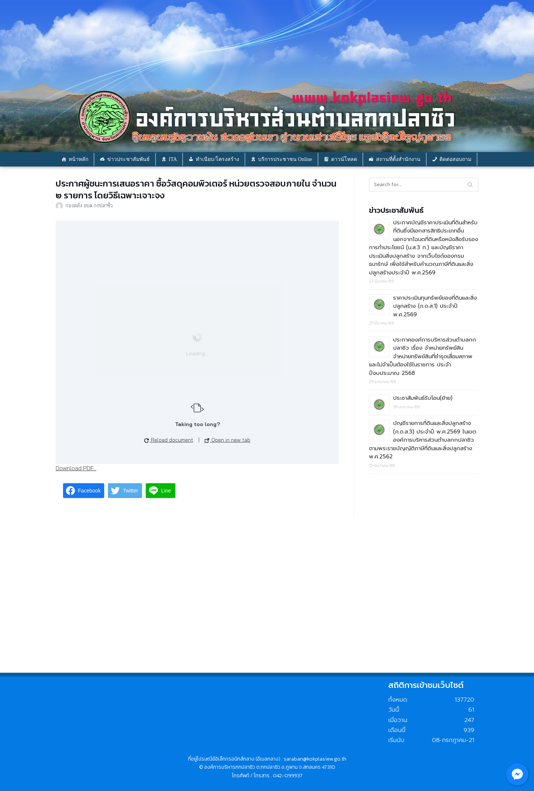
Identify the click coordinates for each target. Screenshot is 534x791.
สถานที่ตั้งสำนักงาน (398, 159)
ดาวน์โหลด (344, 159)
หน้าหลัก (78, 159)
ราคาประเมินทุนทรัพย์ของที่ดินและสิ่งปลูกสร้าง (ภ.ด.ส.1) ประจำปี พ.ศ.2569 (435, 306)
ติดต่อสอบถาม (455, 159)
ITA (173, 159)
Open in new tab (227, 439)
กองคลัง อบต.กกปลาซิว (89, 205)
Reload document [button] (168, 439)
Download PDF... (76, 468)
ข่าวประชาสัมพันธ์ (128, 159)
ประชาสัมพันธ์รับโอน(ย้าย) (422, 398)
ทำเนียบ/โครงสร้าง (217, 159)
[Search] (470, 184)
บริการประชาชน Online (285, 159)
